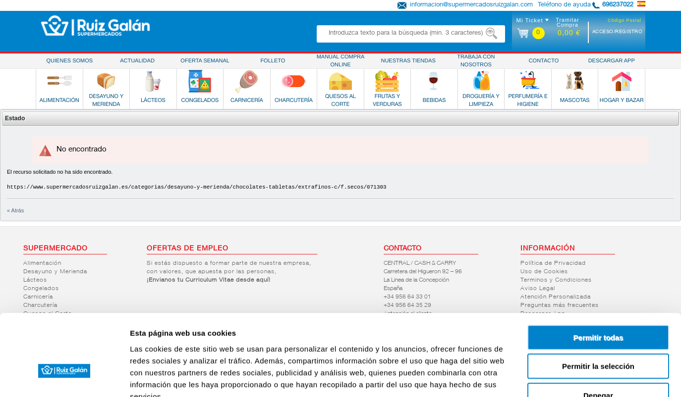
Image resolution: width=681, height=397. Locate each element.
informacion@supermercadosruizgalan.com (471, 5)
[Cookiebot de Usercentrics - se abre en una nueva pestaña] (64, 377)
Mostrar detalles (537, 377)
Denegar (598, 334)
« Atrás (15, 210)
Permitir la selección (598, 305)
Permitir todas (598, 276)
